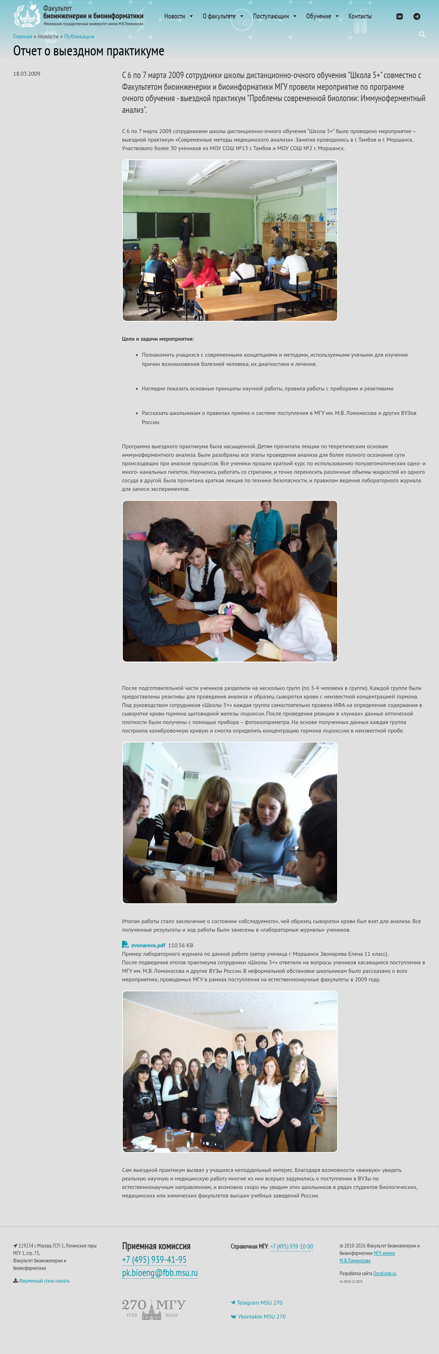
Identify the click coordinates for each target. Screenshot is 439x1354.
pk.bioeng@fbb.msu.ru (160, 1279)
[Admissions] (384, 16)
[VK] (400, 16)
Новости (179, 16)
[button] (422, 36)
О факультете (224, 16)
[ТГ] (417, 16)
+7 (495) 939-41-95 (154, 1266)
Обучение (323, 16)
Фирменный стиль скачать (44, 1287)
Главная (22, 43)
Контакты (360, 16)
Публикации (79, 43)
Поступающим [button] (275, 16)
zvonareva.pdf (143, 952)
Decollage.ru (384, 1280)
